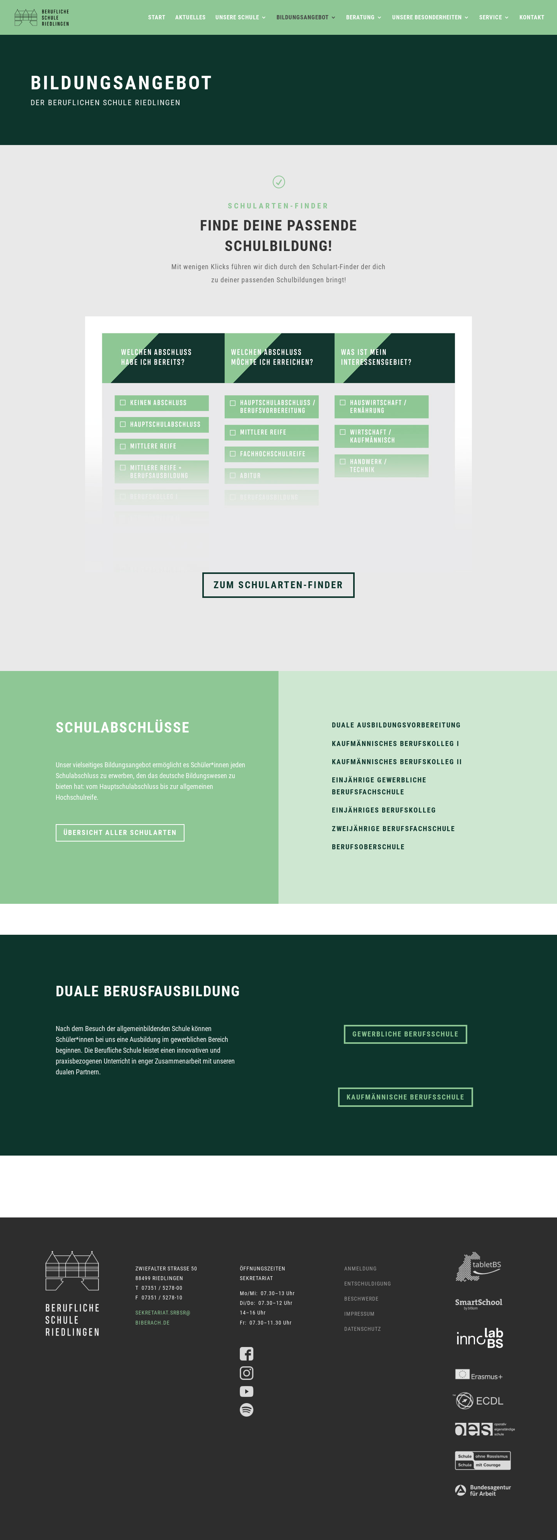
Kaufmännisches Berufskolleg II (397, 762)
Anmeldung (360, 1268)
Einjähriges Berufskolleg (384, 810)
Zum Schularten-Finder (278, 585)
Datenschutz (362, 1329)
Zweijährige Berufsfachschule (393, 829)
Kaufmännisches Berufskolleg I (396, 743)
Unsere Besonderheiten (427, 18)
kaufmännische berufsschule (406, 1097)
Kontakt (532, 18)
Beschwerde (361, 1299)
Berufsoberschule (368, 847)
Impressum (359, 1314)
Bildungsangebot (303, 18)
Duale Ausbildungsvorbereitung (396, 725)
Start (157, 18)
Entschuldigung (367, 1283)
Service (490, 18)
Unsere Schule (237, 18)
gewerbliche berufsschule (405, 1034)
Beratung (360, 18)
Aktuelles (190, 18)
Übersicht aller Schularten (120, 832)
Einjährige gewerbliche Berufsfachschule (379, 786)
